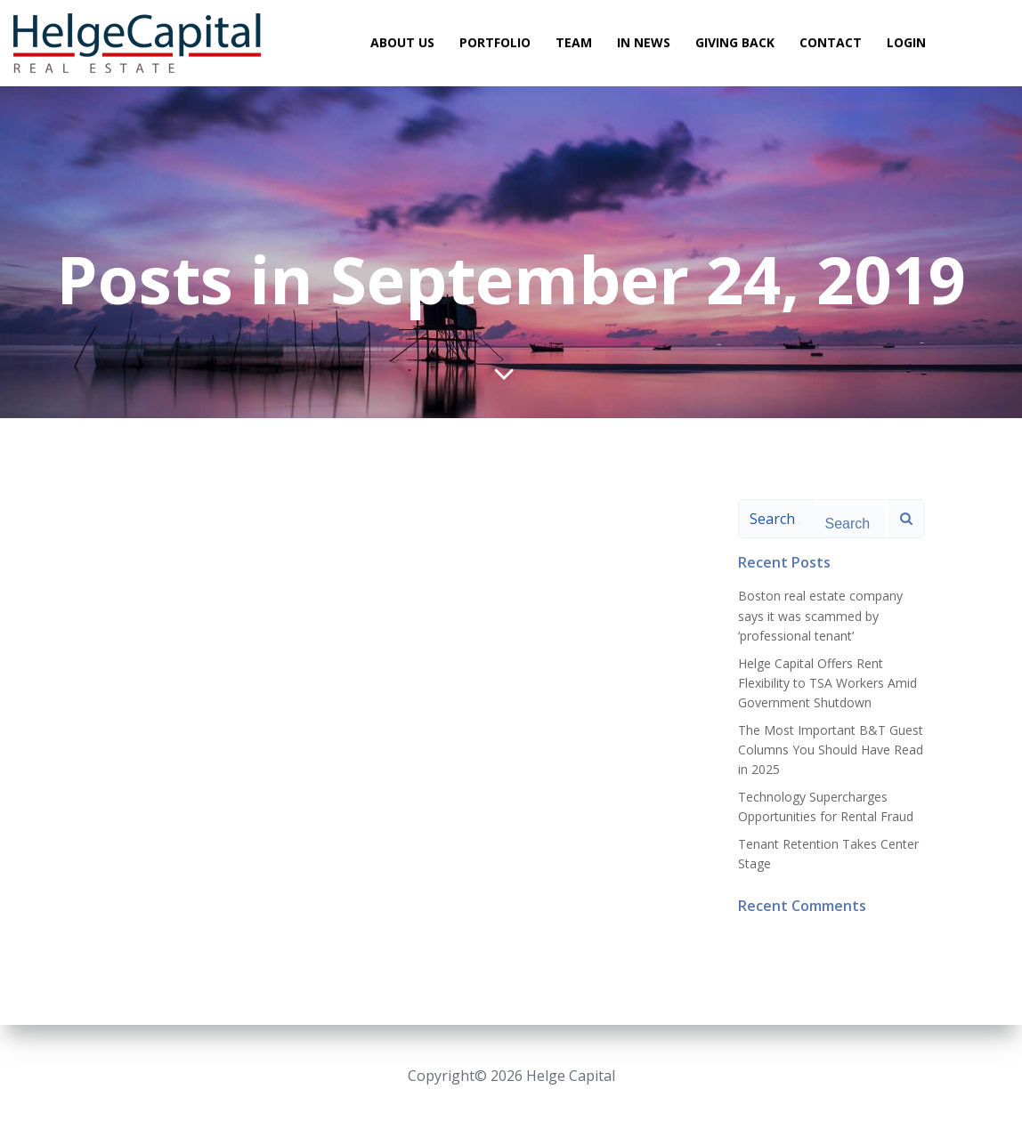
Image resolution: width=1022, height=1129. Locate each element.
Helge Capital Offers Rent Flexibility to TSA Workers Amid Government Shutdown (827, 682)
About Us (402, 41)
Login (906, 41)
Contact (830, 41)
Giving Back (735, 41)
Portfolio (495, 41)
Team (574, 41)
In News (643, 41)
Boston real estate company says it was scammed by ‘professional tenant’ (820, 615)
